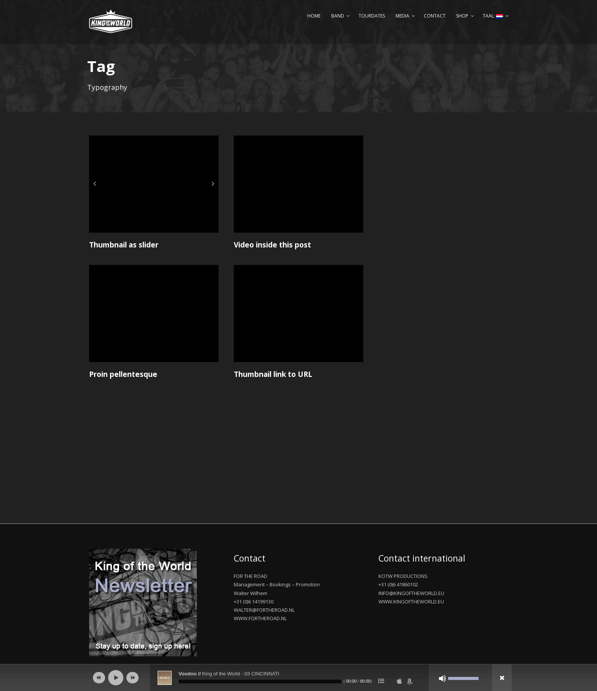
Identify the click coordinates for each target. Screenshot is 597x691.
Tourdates (372, 16)
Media (402, 16)
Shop (462, 16)
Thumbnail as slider (123, 245)
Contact (434, 16)
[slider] (260, 681)
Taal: (493, 16)
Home (314, 16)
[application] (298, 677)
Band (337, 16)
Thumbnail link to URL (273, 374)
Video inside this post (272, 245)
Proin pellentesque (123, 374)
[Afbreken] (442, 678)
